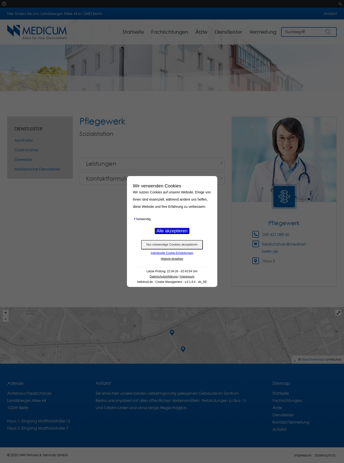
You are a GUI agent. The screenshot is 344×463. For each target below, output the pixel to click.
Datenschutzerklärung (164, 276)
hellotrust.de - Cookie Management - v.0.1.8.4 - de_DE (172, 282)
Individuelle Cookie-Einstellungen (172, 253)
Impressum (187, 276)
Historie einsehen (172, 258)
